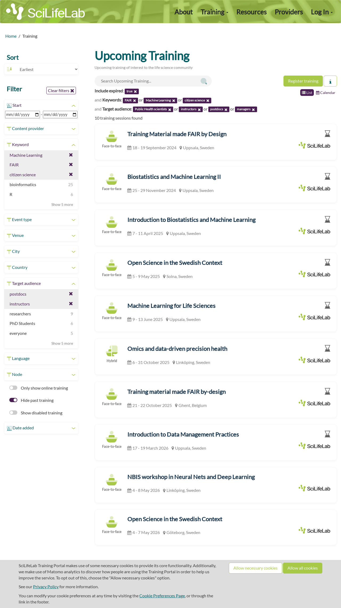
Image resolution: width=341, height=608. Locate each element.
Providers (289, 12)
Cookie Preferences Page (162, 595)
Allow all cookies (302, 567)
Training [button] (214, 12)
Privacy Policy (46, 586)
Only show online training (38, 387)
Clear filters (61, 90)
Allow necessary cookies (255, 567)
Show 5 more (62, 204)
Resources (251, 12)
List (307, 92)
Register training (303, 80)
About (183, 12)
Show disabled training (35, 412)
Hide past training (31, 400)
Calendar (325, 92)
